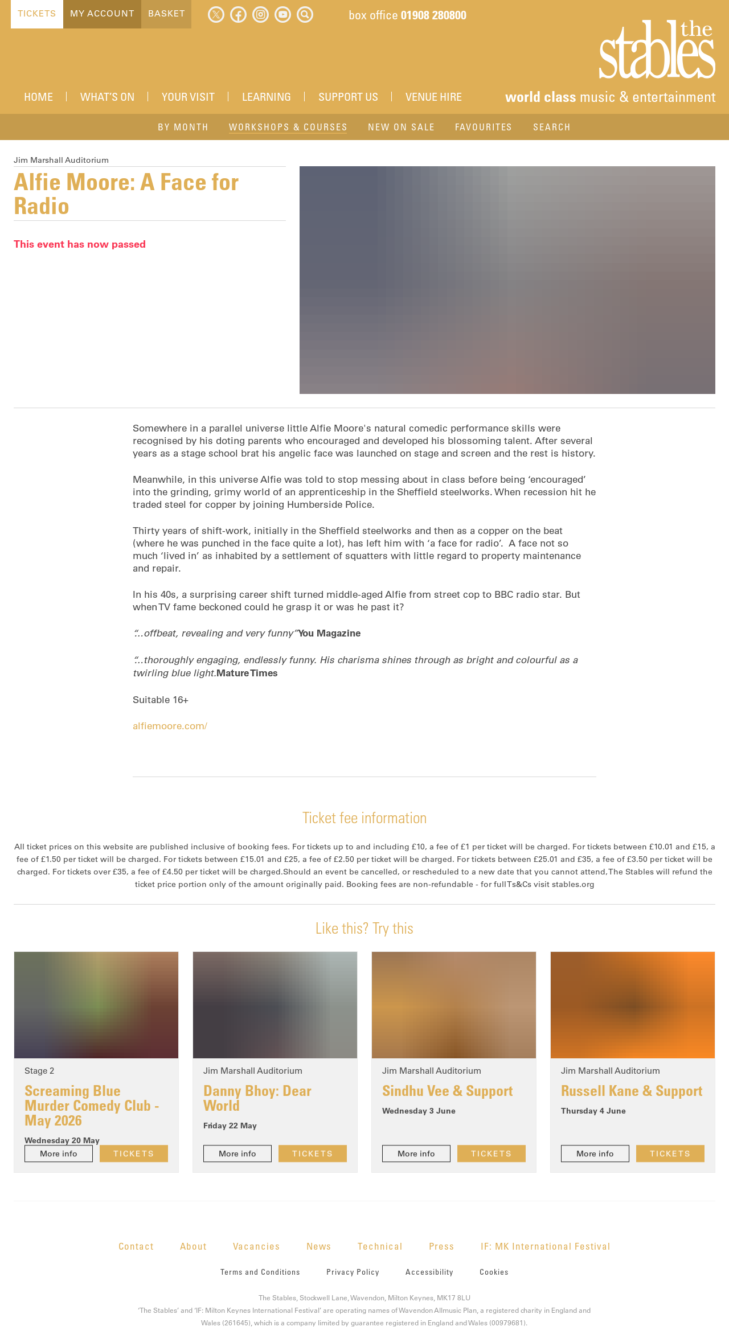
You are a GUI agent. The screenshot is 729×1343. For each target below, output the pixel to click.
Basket (166, 13)
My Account (101, 13)
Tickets (36, 13)
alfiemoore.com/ (170, 726)
